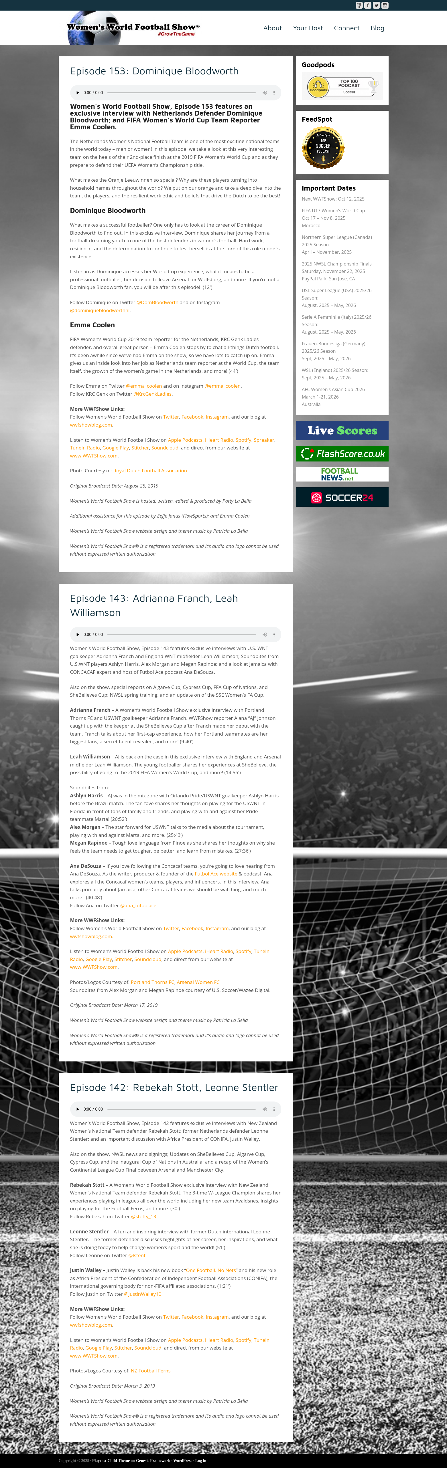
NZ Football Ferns (151, 1370)
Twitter (171, 416)
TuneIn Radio (85, 447)
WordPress (182, 1461)
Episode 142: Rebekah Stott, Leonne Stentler (175, 1087)
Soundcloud (164, 447)
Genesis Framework (153, 1461)
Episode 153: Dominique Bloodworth (155, 70)
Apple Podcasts (185, 440)
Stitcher (140, 447)
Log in (200, 1461)
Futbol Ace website (216, 873)
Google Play (116, 447)
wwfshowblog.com (91, 424)
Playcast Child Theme (111, 1461)
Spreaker (264, 440)
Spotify (243, 440)
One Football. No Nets (211, 1270)
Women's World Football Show (130, 28)
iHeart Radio (219, 440)
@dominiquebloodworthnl (100, 310)
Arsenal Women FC (198, 982)
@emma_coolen (144, 386)
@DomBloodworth (158, 302)
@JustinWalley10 (142, 1294)
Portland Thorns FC (152, 982)
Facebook (192, 416)
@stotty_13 (143, 1216)
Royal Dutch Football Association (150, 470)
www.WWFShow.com (94, 455)
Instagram (217, 416)
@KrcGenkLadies (153, 394)
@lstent (136, 1255)
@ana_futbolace (139, 905)
